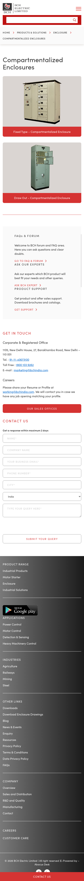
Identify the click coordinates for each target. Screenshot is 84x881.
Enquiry (8, 733)
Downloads (10, 708)
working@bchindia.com (18, 392)
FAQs (6, 765)
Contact (8, 813)
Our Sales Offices (42, 408)
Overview (9, 788)
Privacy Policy (12, 746)
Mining (7, 679)
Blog (6, 721)
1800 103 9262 (25, 365)
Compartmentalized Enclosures (24, 38)
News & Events (12, 727)
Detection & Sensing (16, 637)
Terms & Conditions (15, 752)
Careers (9, 830)
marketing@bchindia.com (31, 370)
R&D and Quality (14, 800)
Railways (8, 672)
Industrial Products (15, 571)
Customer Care (16, 838)
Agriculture (10, 666)
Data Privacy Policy (15, 759)
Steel (6, 685)
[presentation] (30, 527)
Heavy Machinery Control (19, 643)
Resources (9, 740)
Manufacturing (12, 807)
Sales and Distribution (17, 794)
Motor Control (12, 631)
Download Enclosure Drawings (23, 714)
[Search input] (40, 20)
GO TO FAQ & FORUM (28, 261)
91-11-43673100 (19, 359)
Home (6, 32)
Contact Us (42, 876)
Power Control (12, 624)
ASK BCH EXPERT (25, 285)
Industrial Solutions (15, 590)
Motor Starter (11, 577)
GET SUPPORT (23, 309)
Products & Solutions (32, 32)
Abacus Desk (42, 864)
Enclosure (60, 32)
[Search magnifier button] (75, 20)
